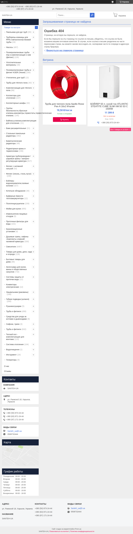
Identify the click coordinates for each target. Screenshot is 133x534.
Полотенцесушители (15, 203)
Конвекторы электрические (12, 285)
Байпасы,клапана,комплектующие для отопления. (21, 122)
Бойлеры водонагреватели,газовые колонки (17, 183)
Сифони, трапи (12, 324)
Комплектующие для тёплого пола (19, 89)
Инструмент (11, 355)
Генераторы (11, 360)
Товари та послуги (12, 27)
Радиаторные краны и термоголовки (16, 149)
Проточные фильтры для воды (17, 222)
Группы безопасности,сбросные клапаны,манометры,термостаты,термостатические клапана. (29, 112)
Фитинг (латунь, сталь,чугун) (18, 174)
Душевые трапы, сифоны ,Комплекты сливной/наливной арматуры (17, 239)
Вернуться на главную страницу (65, 50)
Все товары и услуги (119, 129)
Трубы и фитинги (13, 311)
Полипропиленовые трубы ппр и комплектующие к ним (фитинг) (18, 54)
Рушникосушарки (13, 306)
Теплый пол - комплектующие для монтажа (15, 336)
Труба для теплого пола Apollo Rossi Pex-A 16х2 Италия (64, 105)
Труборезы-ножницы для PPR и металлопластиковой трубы (18, 39)
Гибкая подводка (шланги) (17, 299)
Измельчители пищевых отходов (16, 215)
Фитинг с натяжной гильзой (14, 167)
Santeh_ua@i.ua (14, 431)
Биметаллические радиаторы (14, 142)
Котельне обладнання (15, 191)
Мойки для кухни (13, 209)
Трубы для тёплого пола (17, 83)
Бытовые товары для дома (15, 260)
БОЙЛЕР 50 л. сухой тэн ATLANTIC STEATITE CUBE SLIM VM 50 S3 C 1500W (109, 106)
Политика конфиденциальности (82, 531)
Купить (66, 120)
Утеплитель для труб (15, 78)
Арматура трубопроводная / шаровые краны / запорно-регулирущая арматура (18, 158)
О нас (6, 366)
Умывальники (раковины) (17, 292)
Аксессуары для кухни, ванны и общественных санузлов (16, 269)
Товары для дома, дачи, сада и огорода (19, 253)
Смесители (11, 247)
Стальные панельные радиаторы (15, 134)
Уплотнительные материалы (13, 63)
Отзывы (7, 371)
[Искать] (92, 15)
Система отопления (14, 344)
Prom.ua (78, 529)
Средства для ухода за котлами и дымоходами (16, 317)
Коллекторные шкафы (16, 103)
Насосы (9, 47)
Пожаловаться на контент (59, 531)
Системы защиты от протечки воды (15, 278)
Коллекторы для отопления (13, 96)
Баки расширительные (16, 128)
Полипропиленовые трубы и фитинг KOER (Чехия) (18, 71)
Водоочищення (12, 349)
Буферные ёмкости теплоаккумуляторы (15, 197)
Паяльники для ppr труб (16, 32)
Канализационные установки (14, 230)
